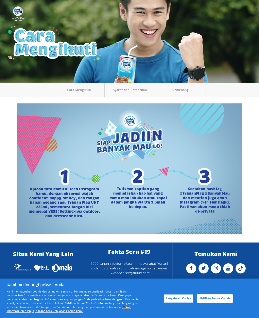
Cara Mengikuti (79, 89)
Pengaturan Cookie (178, 298)
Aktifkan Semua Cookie (214, 298)
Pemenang (180, 89)
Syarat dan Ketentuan (130, 89)
